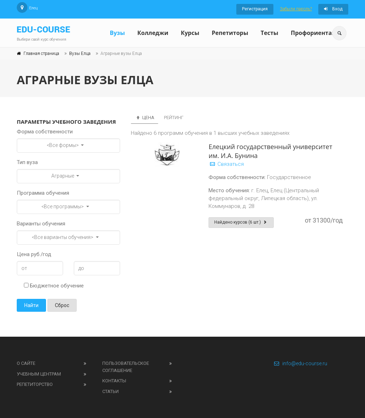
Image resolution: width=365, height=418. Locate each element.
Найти (31, 305)
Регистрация (255, 8)
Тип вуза (27, 162)
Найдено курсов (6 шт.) (241, 222)
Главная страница (41, 53)
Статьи (110, 391)
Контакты (114, 380)
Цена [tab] (144, 117)
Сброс (62, 305)
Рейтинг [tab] (174, 117)
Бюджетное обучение (54, 285)
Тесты (269, 33)
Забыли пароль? (296, 8)
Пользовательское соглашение (125, 367)
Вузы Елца (80, 53)
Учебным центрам (39, 374)
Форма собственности (45, 131)
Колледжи (152, 33)
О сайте (26, 363)
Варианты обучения (41, 223)
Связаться (226, 164)
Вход (333, 8)
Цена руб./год (34, 254)
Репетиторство (35, 384)
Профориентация (317, 33)
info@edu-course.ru (300, 363)
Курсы (190, 33)
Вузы (117, 33)
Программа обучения (43, 193)
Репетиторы (230, 33)
